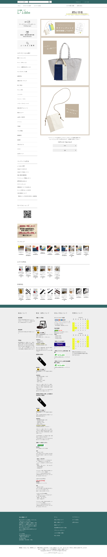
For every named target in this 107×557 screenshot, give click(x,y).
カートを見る (75, 519)
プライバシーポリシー (59, 530)
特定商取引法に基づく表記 (60, 527)
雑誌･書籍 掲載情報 (21, 175)
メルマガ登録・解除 (69, 5)
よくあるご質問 (21, 166)
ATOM (58, 535)
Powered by (53, 553)
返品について (57, 525)
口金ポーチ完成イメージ (23, 172)
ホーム (19, 5)
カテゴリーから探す (26, 5)
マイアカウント (76, 517)
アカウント (77, 2)
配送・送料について (59, 522)
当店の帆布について (22, 193)
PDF (65, 145)
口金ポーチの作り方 (22, 169)
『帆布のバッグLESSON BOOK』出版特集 (27, 196)
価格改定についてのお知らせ (24, 187)
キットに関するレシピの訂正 (24, 190)
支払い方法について (59, 519)
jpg (65, 150)
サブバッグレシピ (21, 184)
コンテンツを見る (36, 5)
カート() (86, 2)
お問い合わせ (78, 5)
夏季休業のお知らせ (22, 181)
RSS (55, 535)
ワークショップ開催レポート (24, 178)
